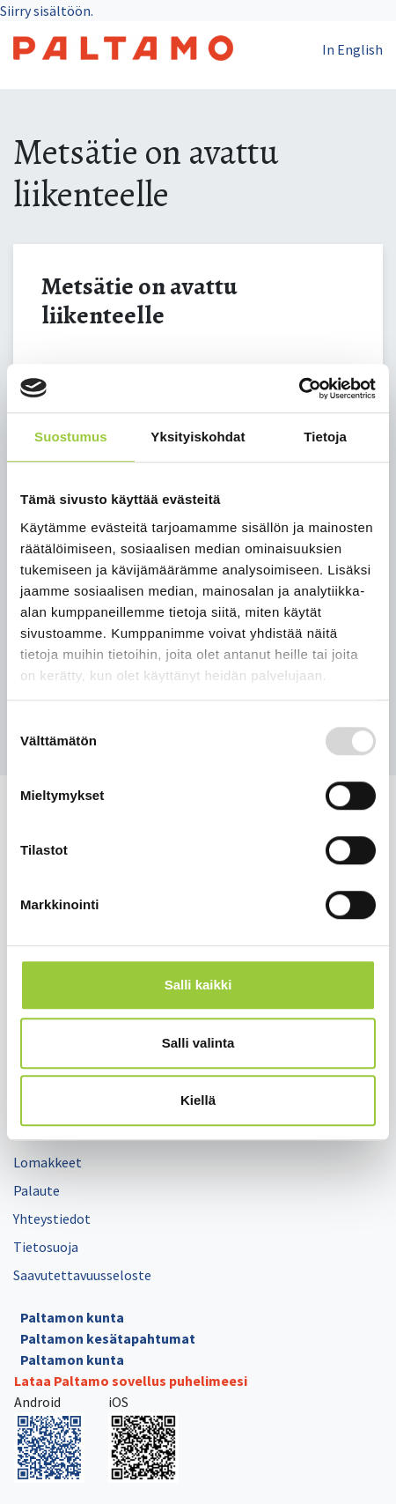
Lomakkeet (47, 1162)
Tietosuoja (45, 1247)
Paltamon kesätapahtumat (107, 1338)
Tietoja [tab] (325, 436)
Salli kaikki (198, 984)
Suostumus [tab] (70, 436)
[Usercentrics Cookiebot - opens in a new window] (299, 388)
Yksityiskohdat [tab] (197, 436)
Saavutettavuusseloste (82, 1275)
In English (352, 49)
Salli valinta (198, 1042)
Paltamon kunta (72, 1317)
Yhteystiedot (52, 1218)
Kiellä (198, 1100)
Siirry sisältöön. (46, 10)
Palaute (36, 1190)
